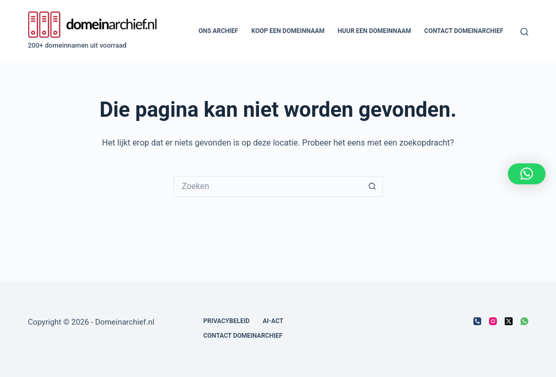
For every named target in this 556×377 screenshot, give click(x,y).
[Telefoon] (477, 321)
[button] (527, 173)
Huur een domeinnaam (374, 31)
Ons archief (218, 31)
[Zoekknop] (372, 186)
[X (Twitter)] (509, 321)
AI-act (273, 321)
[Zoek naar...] (268, 186)
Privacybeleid (226, 321)
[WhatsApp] (524, 321)
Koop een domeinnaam (287, 31)
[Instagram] (493, 321)
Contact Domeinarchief (463, 31)
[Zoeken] (524, 32)
